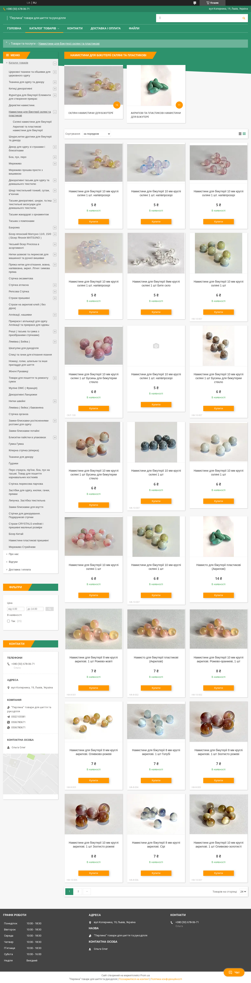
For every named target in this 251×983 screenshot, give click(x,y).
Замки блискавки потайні (24, 430)
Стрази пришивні (19, 297)
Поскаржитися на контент (134, 979)
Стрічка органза (18, 414)
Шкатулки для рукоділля (24, 348)
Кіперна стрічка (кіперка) (24, 450)
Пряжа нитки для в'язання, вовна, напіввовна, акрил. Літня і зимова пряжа (29, 268)
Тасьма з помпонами (21, 220)
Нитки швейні (17, 401)
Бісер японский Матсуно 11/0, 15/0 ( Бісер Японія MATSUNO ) (30, 235)
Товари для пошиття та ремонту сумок (28, 379)
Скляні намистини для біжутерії (90, 112)
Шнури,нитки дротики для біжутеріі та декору (30, 138)
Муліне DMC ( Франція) (23, 388)
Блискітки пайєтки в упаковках (27, 437)
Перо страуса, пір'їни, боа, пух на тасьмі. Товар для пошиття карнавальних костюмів (29, 473)
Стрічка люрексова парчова (26, 483)
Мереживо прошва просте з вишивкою (26, 171)
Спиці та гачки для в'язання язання (30, 354)
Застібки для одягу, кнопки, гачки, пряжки (29, 492)
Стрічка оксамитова (21, 278)
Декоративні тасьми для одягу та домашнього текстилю (29, 182)
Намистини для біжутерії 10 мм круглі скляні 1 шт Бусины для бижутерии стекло (94, 378)
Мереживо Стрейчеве (22, 546)
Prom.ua (145, 975)
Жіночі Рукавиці (18, 371)
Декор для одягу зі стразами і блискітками (27, 148)
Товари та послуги (23, 43)
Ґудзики (13, 463)
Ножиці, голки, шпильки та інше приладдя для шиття (28, 363)
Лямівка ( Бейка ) (19, 341)
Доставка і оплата (106, 28)
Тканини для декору (21, 456)
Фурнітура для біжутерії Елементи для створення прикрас (30, 97)
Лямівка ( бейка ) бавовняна (26, 407)
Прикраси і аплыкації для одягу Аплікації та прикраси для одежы (29, 323)
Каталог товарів (42, 28)
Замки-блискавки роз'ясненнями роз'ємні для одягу (28, 422)
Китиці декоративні (20, 88)
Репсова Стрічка (19, 291)
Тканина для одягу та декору (26, 82)
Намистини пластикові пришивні (29, 540)
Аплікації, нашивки (20, 314)
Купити (93, 221)
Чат (234, 972)
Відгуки (13, 561)
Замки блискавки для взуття (26, 507)
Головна (14, 28)
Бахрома (14, 227)
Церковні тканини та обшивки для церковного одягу (29, 73)
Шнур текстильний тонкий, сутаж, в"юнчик (29, 192)
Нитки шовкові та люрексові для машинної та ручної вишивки (28, 256)
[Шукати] (244, 18)
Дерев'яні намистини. (22, 105)
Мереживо (15, 163)
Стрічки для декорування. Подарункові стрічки (24, 515)
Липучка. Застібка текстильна (27, 500)
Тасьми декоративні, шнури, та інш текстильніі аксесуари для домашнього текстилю (30, 204)
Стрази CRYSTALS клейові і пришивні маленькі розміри (26, 525)
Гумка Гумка (16, 443)
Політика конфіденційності (166, 979)
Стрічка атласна (19, 284)
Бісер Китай (16, 533)
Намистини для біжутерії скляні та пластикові (30, 113)
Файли (134, 28)
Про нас (14, 554)
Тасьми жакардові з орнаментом (29, 214)
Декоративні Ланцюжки (23, 394)
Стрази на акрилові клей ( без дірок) (27, 306)
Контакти (75, 28)
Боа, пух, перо (17, 157)
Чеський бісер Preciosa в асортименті (24, 246)
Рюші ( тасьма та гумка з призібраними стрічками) (24, 333)
